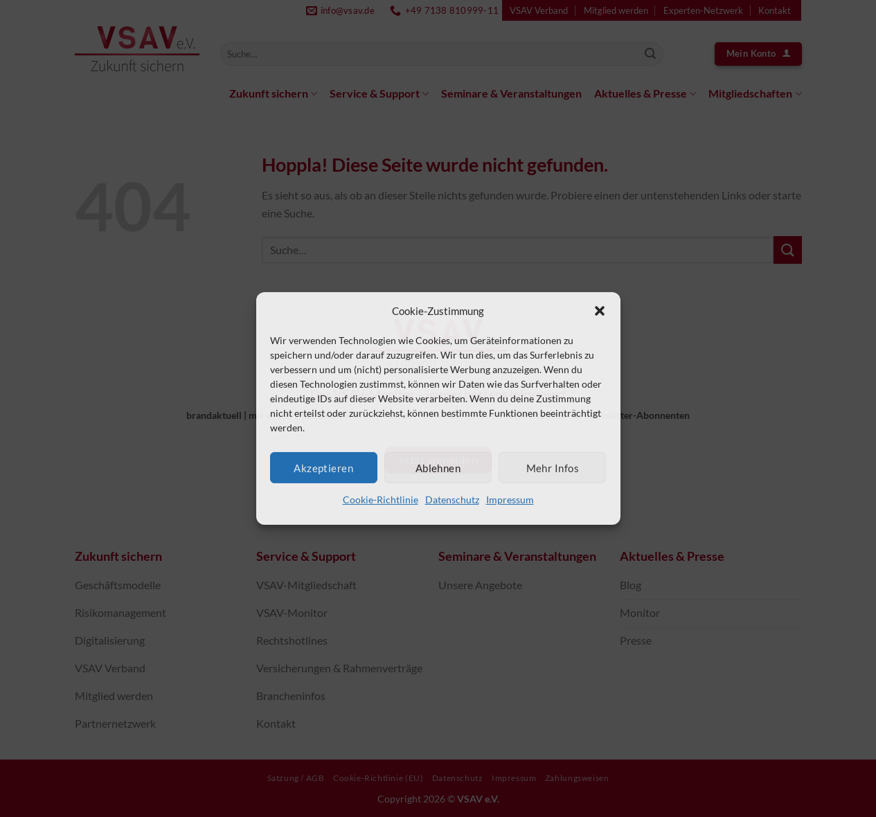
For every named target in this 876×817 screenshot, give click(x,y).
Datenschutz (452, 499)
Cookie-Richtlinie (380, 499)
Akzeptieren (323, 467)
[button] (600, 311)
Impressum (510, 499)
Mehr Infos (553, 467)
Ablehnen (438, 467)
